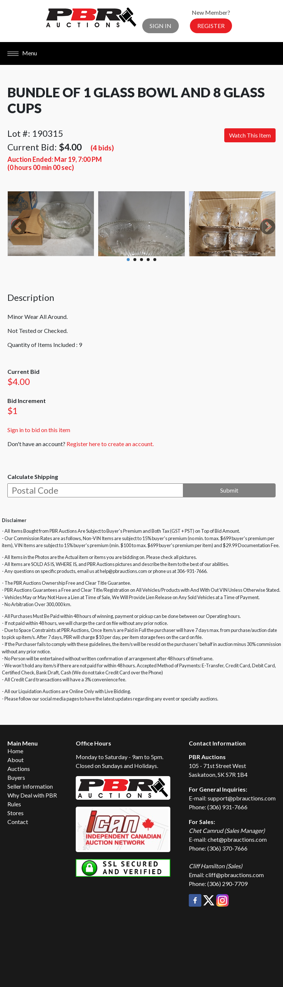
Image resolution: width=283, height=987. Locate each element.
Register (211, 25)
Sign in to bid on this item (38, 429)
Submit (229, 490)
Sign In (160, 25)
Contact (17, 821)
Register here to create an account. (110, 443)
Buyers (16, 777)
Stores (15, 812)
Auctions (18, 768)
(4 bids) (102, 147)
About (15, 759)
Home (15, 750)
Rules (14, 803)
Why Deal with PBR (32, 795)
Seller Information (30, 786)
